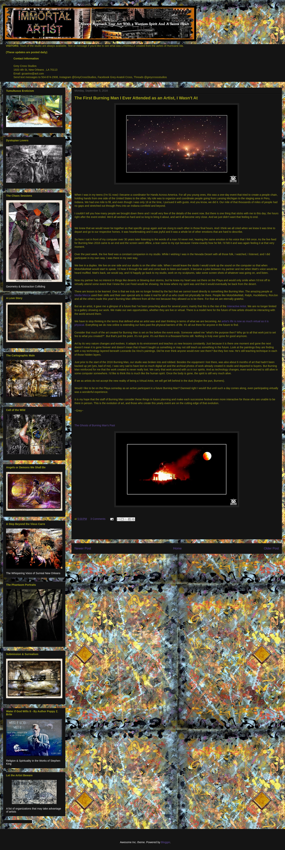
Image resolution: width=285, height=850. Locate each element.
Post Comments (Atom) (185, 558)
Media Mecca (82, 295)
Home (177, 548)
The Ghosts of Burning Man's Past (94, 425)
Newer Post (82, 548)
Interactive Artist (236, 306)
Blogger (165, 842)
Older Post (271, 548)
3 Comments (97, 518)
